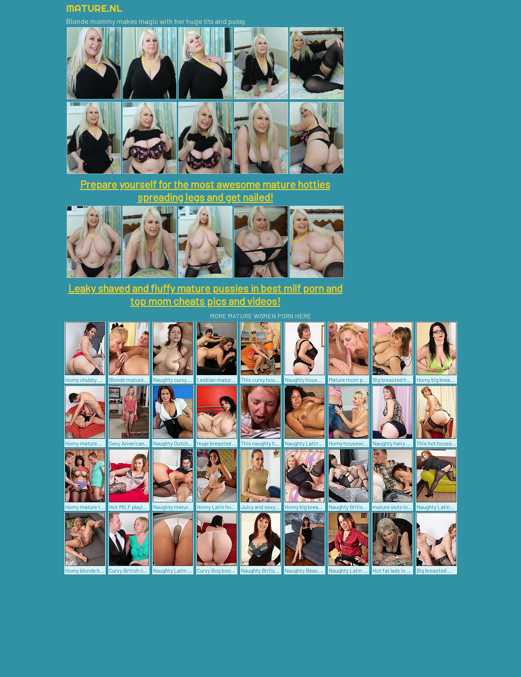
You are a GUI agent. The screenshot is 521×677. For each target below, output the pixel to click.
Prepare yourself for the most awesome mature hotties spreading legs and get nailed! (205, 190)
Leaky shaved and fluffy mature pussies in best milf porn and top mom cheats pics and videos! (205, 294)
